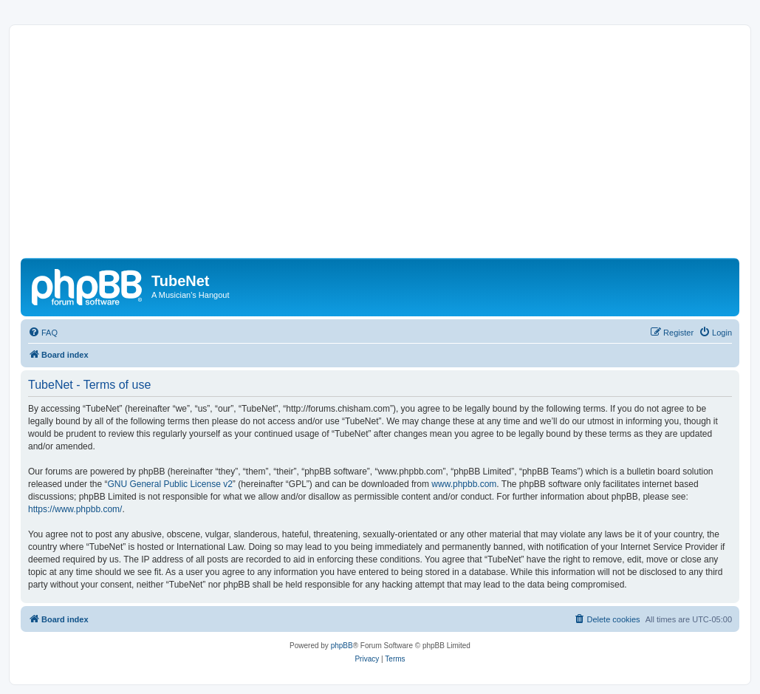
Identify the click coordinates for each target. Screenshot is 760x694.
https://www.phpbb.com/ (75, 509)
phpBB (342, 646)
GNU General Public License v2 (169, 484)
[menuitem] (43, 332)
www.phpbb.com (463, 484)
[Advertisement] (380, 147)
